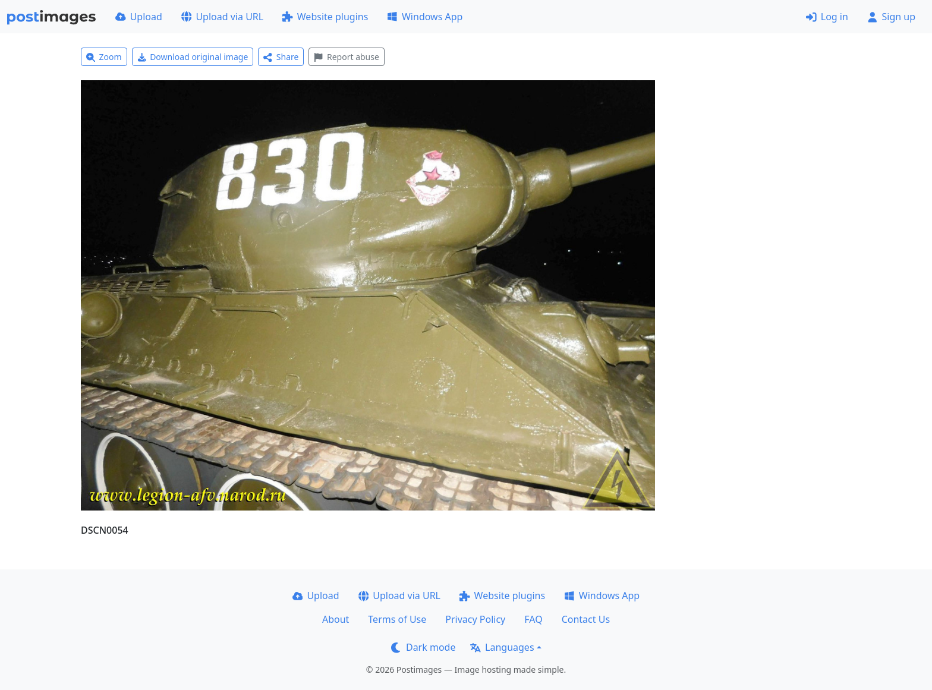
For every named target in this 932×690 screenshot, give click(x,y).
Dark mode (423, 647)
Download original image (192, 56)
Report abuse (346, 56)
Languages (502, 647)
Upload (138, 16)
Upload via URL (222, 16)
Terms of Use (397, 619)
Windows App (424, 16)
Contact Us (586, 619)
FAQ (533, 619)
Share (280, 56)
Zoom (104, 56)
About (335, 619)
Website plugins (325, 16)
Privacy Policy (475, 619)
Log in (827, 16)
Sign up (891, 16)
